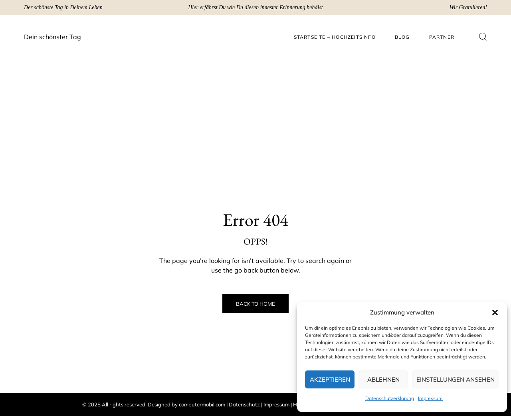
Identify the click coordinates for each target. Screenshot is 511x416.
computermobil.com (202, 404)
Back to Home (255, 304)
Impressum (430, 398)
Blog (402, 37)
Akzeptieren (330, 379)
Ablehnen (383, 379)
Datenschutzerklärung (389, 398)
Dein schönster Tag (52, 37)
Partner (441, 37)
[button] (495, 312)
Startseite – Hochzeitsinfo (335, 37)
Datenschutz (244, 404)
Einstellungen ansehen (455, 379)
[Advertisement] (255, 115)
